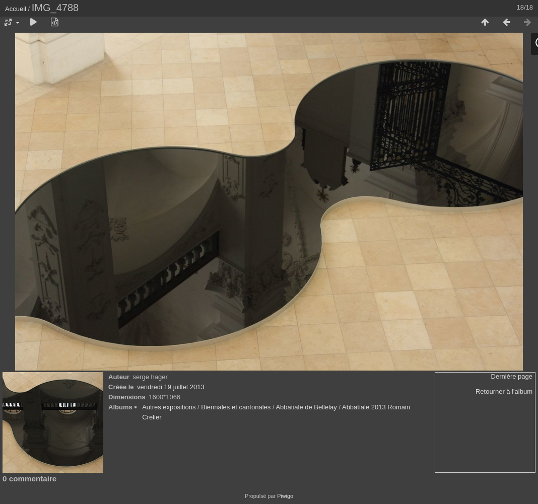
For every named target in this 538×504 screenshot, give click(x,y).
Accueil (15, 9)
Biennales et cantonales (236, 407)
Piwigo (285, 496)
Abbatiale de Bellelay (306, 407)
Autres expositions (168, 407)
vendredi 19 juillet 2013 (171, 387)
